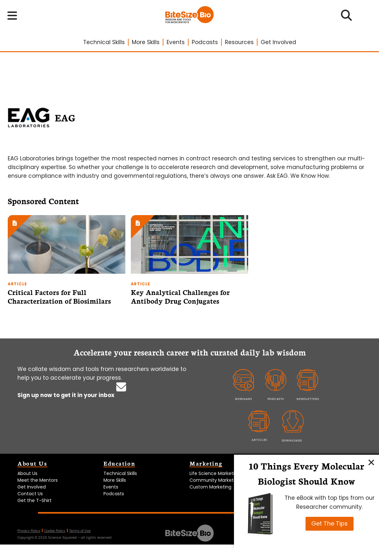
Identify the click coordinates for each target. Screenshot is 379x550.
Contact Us (30, 493)
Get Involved (278, 42)
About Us (27, 473)
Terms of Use (80, 530)
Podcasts (205, 42)
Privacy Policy (28, 530)
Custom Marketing (210, 487)
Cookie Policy (54, 530)
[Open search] (346, 17)
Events (176, 42)
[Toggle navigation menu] (12, 15)
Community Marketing (215, 480)
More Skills (146, 42)
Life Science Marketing (215, 473)
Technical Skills (104, 42)
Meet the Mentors (37, 480)
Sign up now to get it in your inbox (66, 395)
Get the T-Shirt (34, 500)
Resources (239, 42)
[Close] (371, 462)
